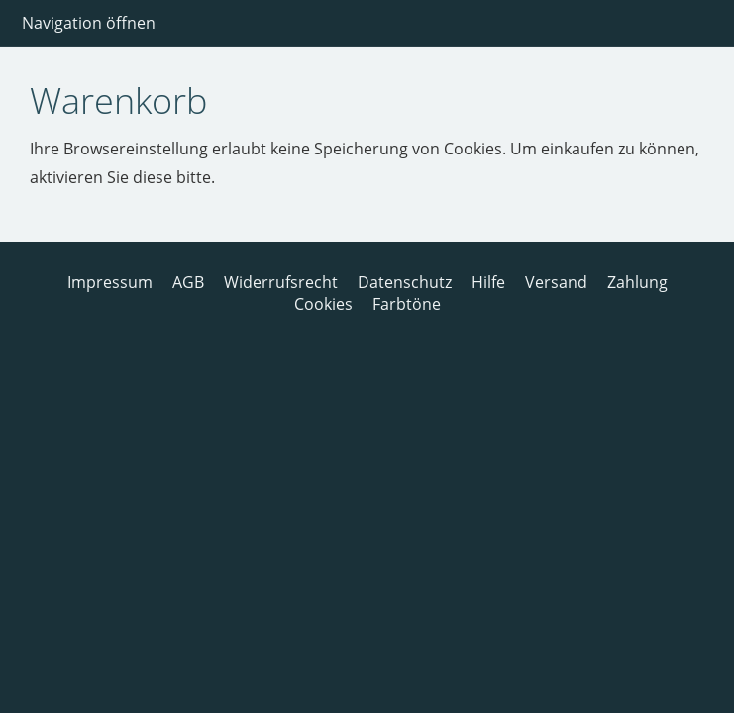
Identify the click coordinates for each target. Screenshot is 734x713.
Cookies (323, 304)
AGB (188, 282)
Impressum (110, 282)
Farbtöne (406, 304)
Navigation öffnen (89, 23)
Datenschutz (405, 282)
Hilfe (488, 282)
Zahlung (637, 282)
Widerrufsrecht (281, 282)
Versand (556, 282)
